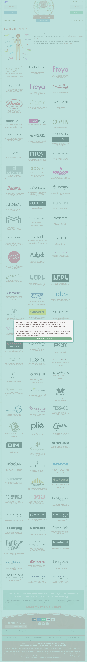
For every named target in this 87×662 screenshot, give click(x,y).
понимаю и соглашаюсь (43, 338)
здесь (46, 326)
